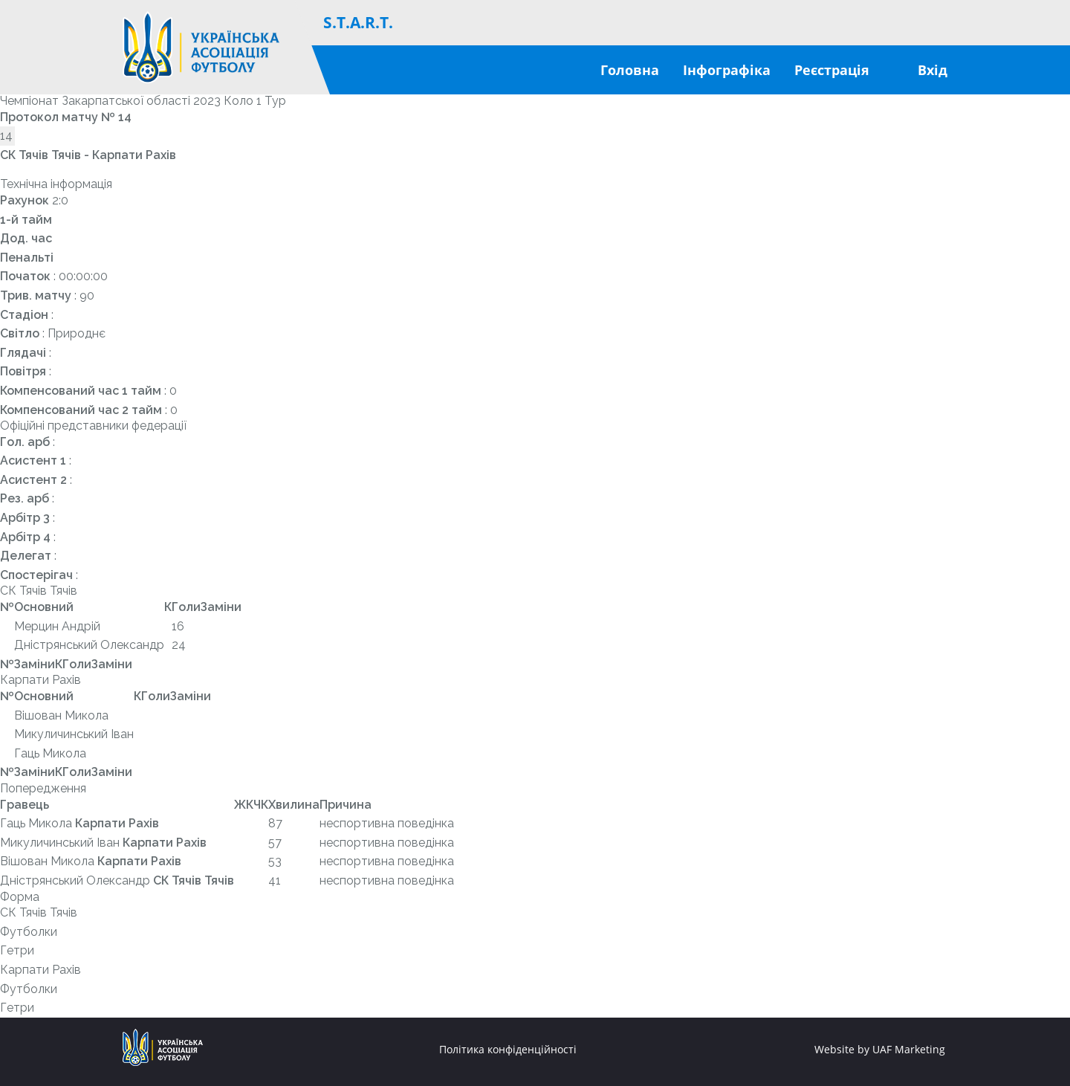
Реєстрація (831, 70)
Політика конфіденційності (508, 1049)
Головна (629, 70)
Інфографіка (727, 70)
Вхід (932, 70)
